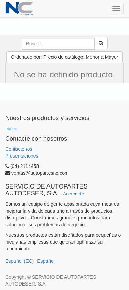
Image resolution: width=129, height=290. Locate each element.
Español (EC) (19, 261)
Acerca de (73, 193)
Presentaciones (22, 156)
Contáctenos (18, 149)
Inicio (11, 128)
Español (46, 261)
